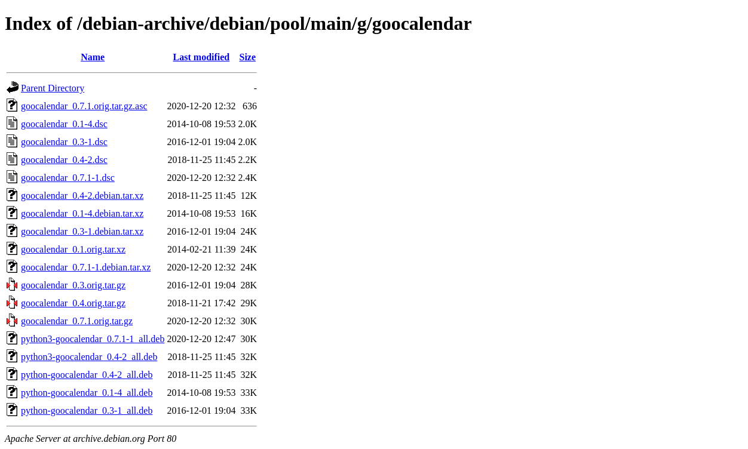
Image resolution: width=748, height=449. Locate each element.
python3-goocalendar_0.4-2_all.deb (89, 357)
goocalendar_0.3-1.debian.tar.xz (82, 231)
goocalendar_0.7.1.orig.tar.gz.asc (84, 106)
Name (93, 57)
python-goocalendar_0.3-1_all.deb (86, 410)
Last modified (201, 57)
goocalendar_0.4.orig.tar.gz (73, 303)
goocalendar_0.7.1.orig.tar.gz (77, 321)
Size (247, 57)
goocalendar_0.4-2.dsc (64, 160)
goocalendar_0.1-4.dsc (64, 124)
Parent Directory (52, 88)
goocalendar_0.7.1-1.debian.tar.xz (86, 267)
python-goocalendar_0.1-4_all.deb (86, 393)
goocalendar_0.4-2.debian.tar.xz (82, 195)
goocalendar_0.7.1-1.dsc (68, 178)
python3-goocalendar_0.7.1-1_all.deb (92, 339)
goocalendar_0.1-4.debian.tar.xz (82, 213)
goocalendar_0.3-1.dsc (64, 142)
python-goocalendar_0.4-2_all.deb (86, 375)
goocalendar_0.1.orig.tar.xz (73, 249)
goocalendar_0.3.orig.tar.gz (73, 285)
